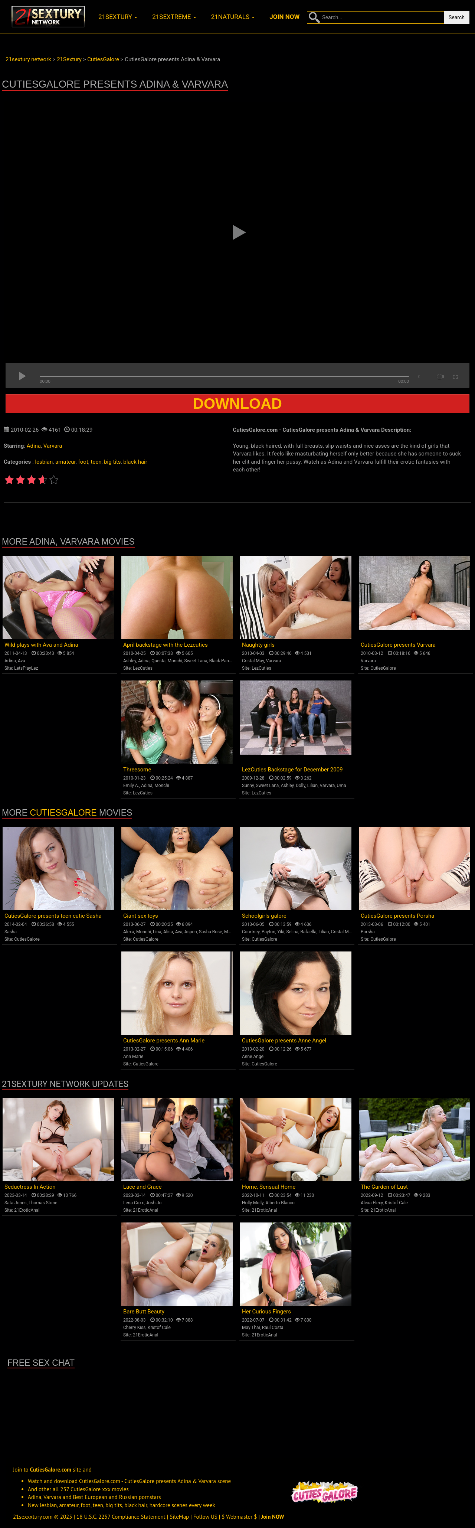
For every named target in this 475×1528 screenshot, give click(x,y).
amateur (65, 461)
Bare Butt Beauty (143, 1311)
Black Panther (222, 660)
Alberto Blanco (280, 1202)
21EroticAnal (26, 1210)
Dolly (300, 785)
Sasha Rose (210, 931)
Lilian (312, 785)
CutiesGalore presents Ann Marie (163, 1040)
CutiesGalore (383, 668)
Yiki (280, 931)
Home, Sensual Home (268, 1186)
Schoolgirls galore (264, 915)
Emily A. (131, 785)
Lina (157, 931)
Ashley (129, 660)
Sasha (10, 931)
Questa (158, 660)
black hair (135, 461)
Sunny (248, 785)
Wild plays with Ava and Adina (41, 644)
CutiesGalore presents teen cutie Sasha (53, 915)
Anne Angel (253, 1056)
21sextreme (174, 16)
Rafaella (308, 931)
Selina (292, 931)
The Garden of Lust (384, 1186)
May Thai (251, 1327)
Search (457, 17)
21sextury (117, 16)
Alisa (168, 931)
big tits (112, 461)
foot (83, 461)
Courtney (251, 931)
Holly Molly (252, 1202)
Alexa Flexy (372, 1202)
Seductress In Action (30, 1186)
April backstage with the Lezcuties (165, 644)
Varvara (52, 446)
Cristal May (253, 660)
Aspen (190, 931)
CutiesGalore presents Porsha (397, 915)
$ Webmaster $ (239, 1516)
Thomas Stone (43, 1202)
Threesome (137, 769)
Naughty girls (258, 644)
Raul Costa (273, 1327)
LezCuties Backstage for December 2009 (292, 769)
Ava (21, 660)
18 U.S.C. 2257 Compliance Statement (121, 1516)
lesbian (44, 461)
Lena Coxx (133, 1202)
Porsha (368, 931)
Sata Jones (15, 1202)
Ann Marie (133, 1056)
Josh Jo (154, 1202)
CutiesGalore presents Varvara (398, 644)
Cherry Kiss (134, 1327)
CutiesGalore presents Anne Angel (284, 1040)
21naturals (233, 16)
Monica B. (234, 931)
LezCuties (143, 668)
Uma (341, 785)
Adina (34, 446)
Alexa (128, 931)
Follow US (205, 1516)
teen (96, 461)
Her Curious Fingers (266, 1311)
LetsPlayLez (26, 668)
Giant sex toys (140, 915)
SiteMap (179, 1516)
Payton (268, 931)
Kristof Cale (396, 1202)
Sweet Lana (195, 660)
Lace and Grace (142, 1186)
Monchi (174, 660)
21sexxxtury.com (33, 1516)
